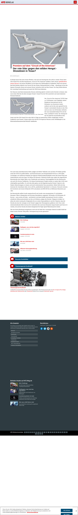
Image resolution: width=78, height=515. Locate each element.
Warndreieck (14, 336)
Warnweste (13, 334)
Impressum (42, 325)
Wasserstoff (30, 291)
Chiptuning (13, 339)
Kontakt (54, 325)
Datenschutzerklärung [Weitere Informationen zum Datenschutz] (32, 512)
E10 (53, 289)
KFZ (7, 2)
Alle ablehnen (66, 510)
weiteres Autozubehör (16, 345)
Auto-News (22, 250)
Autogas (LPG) (58, 289)
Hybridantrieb (13, 291)
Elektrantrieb (21, 291)
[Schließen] (76, 511)
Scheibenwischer (15, 341)
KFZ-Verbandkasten (15, 343)
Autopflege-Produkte (16, 338)
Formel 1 (17, 75)
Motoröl (13, 330)
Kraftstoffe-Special (48, 291)
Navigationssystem (15, 332)
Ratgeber (22, 229)
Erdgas (64, 289)
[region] (39, 511)
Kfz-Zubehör (20, 326)
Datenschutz (49, 325)
